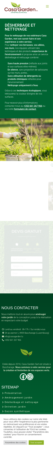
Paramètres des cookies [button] (15, 442)
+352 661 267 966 (33, 106)
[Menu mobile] (47, 6)
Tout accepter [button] (36, 442)
